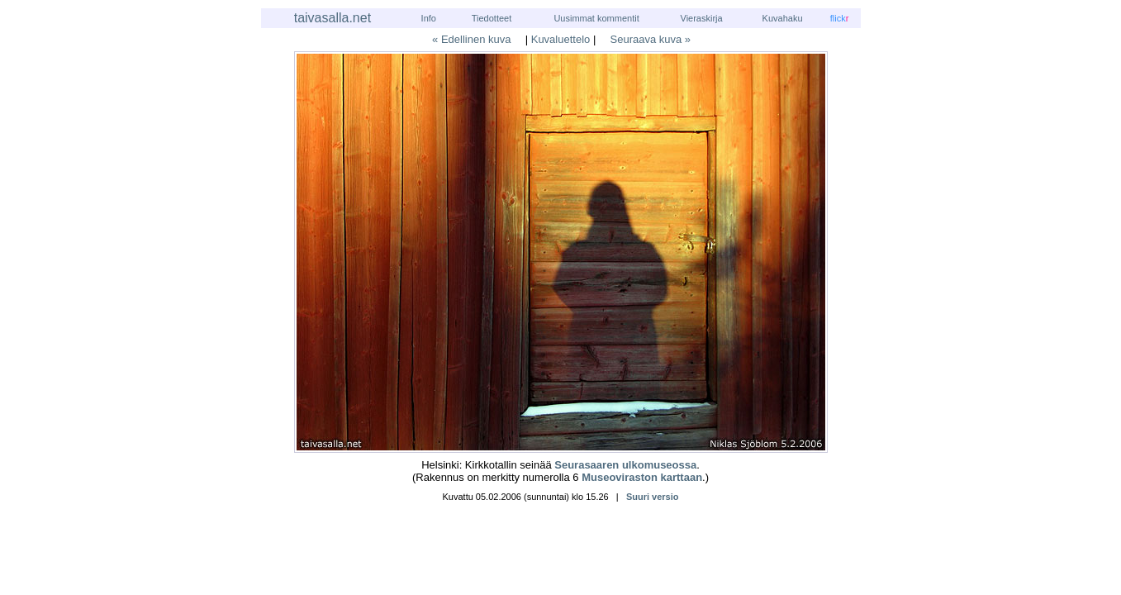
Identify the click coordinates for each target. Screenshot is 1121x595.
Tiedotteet (492, 18)
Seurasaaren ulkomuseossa (625, 465)
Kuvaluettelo (561, 39)
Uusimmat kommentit (596, 18)
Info (428, 18)
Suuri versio (652, 497)
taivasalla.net (332, 18)
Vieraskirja (702, 18)
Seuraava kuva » (650, 39)
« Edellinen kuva (471, 39)
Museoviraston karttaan (642, 477)
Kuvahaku (782, 18)
